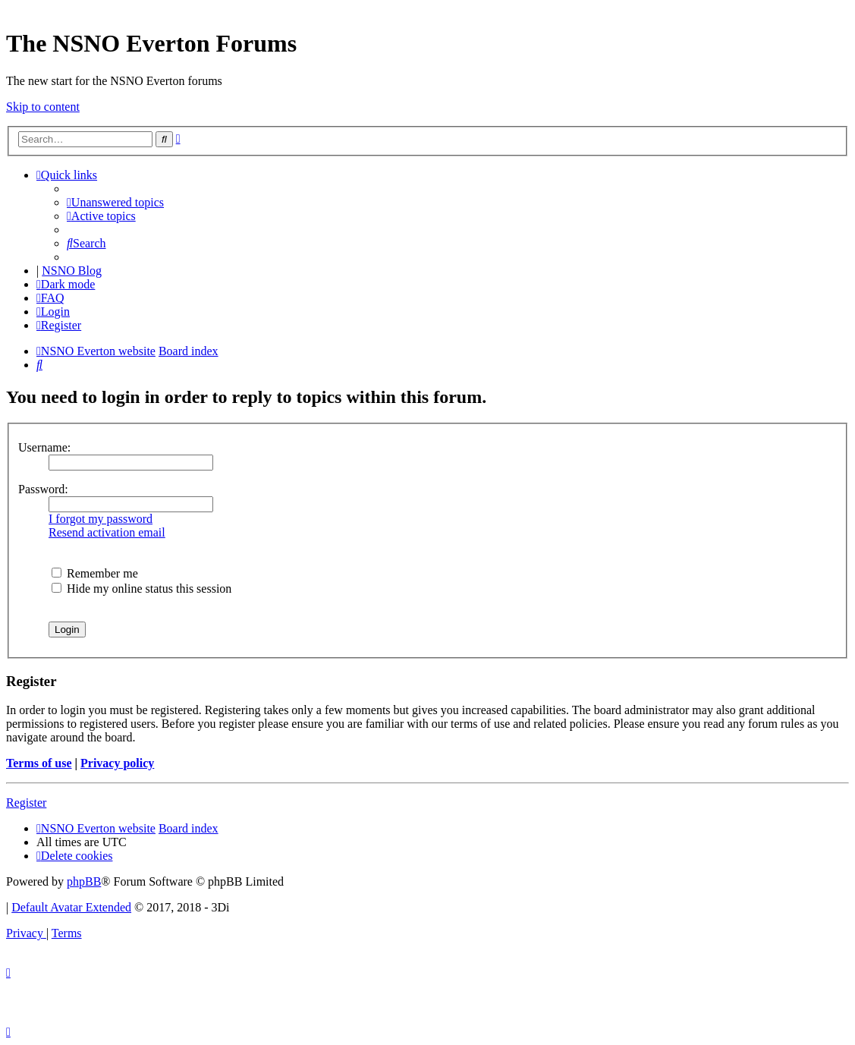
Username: (44, 447)
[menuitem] (115, 202)
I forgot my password (100, 518)
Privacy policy (117, 763)
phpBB (84, 881)
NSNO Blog (72, 270)
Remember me (95, 573)
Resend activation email (107, 532)
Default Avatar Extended (71, 907)
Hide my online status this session (141, 588)
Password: (43, 489)
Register (26, 802)
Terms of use (39, 763)
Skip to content (43, 106)
